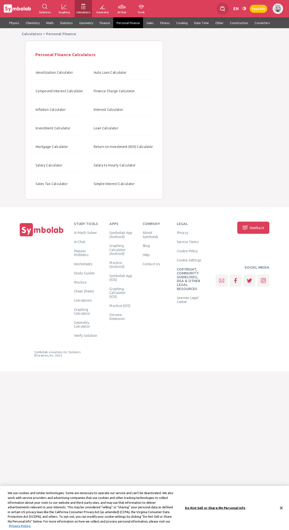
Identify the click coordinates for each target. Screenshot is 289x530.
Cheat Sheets (84, 291)
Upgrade (258, 8)
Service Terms (188, 242)
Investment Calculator (53, 128)
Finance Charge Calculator (114, 91)
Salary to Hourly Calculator (115, 165)
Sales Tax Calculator (52, 184)
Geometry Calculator (82, 324)
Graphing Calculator (82, 311)
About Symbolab (150, 234)
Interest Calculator (108, 110)
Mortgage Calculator (52, 147)
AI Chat (79, 242)
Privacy (182, 233)
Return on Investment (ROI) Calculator (123, 147)
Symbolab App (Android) (120, 234)
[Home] (42, 236)
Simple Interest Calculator (114, 184)
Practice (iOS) (119, 305)
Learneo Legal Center (187, 300)
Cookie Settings (189, 260)
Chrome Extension (117, 316)
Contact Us (151, 264)
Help (146, 255)
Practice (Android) (117, 264)
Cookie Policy (187, 251)
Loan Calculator (106, 128)
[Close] (281, 510)
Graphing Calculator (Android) (117, 250)
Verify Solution (85, 336)
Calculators (83, 300)
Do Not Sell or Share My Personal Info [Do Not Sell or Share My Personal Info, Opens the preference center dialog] (215, 510)
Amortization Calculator (54, 72)
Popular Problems (81, 253)
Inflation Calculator (51, 110)
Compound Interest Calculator (59, 91)
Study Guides (84, 273)
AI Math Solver (85, 233)
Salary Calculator (49, 165)
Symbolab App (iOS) (120, 277)
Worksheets (83, 264)
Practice (80, 282)
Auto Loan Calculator (110, 72)
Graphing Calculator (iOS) (117, 292)
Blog (146, 246)
